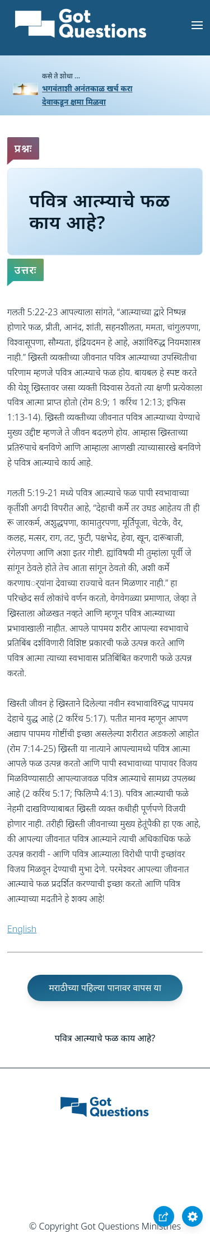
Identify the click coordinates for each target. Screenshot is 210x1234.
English (21, 929)
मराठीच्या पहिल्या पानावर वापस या (105, 987)
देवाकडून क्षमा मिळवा (74, 101)
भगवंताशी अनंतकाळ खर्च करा (87, 88)
